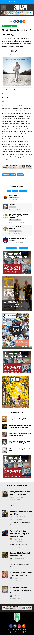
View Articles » (26, 347)
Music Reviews (7, 25)
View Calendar (23, 247)
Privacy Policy (21, 633)
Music (14, 25)
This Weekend (23, 191)
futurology (20, 174)
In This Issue (28, 309)
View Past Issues (7, 309)
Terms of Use (13, 633)
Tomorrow (15, 191)
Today (8, 191)
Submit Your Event (12, 247)
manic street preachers (9, 174)
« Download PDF (8, 347)
